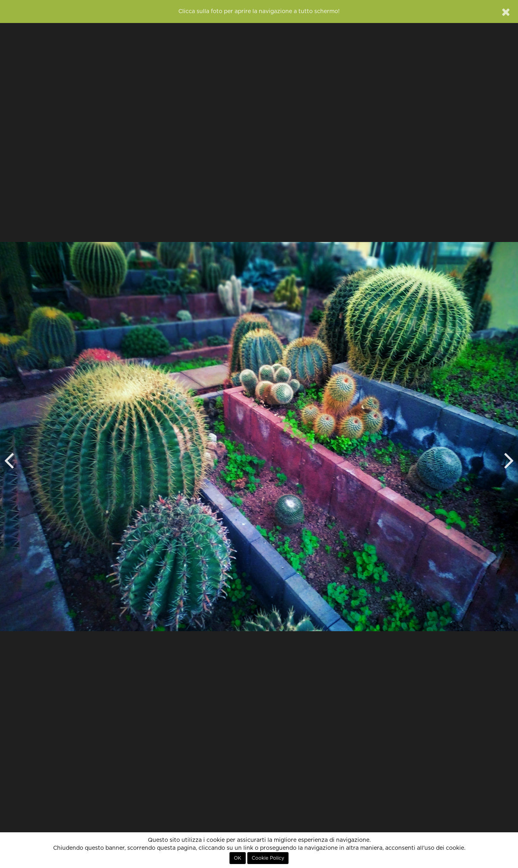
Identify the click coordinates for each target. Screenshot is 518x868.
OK (237, 858)
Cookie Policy (268, 858)
